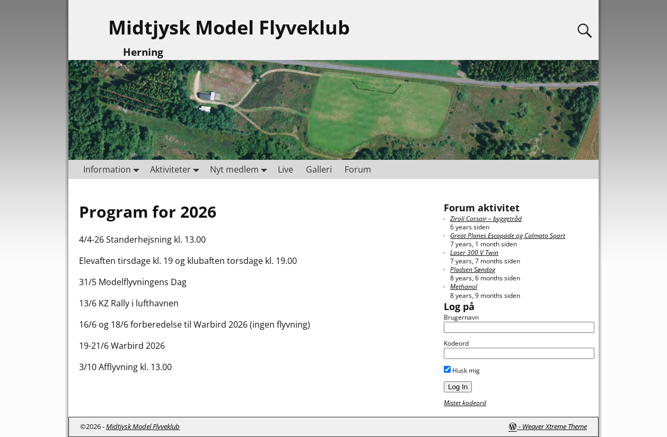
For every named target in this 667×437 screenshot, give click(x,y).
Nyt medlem (240, 169)
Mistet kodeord (465, 402)
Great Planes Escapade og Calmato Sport (507, 235)
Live (285, 169)
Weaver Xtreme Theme (554, 426)
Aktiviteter (177, 169)
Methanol (463, 286)
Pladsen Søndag (472, 269)
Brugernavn (461, 317)
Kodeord (456, 343)
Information (113, 169)
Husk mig (462, 370)
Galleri (319, 169)
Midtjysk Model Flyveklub (229, 27)
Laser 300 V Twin (474, 252)
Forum (358, 169)
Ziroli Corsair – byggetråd (486, 218)
